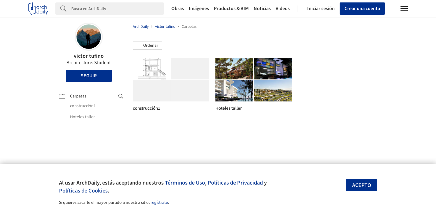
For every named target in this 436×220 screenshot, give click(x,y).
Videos (283, 8)
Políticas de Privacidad (235, 183)
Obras (177, 8)
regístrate (159, 203)
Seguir (89, 75)
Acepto (361, 185)
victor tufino (89, 56)
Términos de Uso (185, 183)
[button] (147, 46)
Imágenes (199, 8)
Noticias (262, 8)
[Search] (117, 8)
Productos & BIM (231, 8)
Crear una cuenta (362, 8)
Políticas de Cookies (83, 191)
